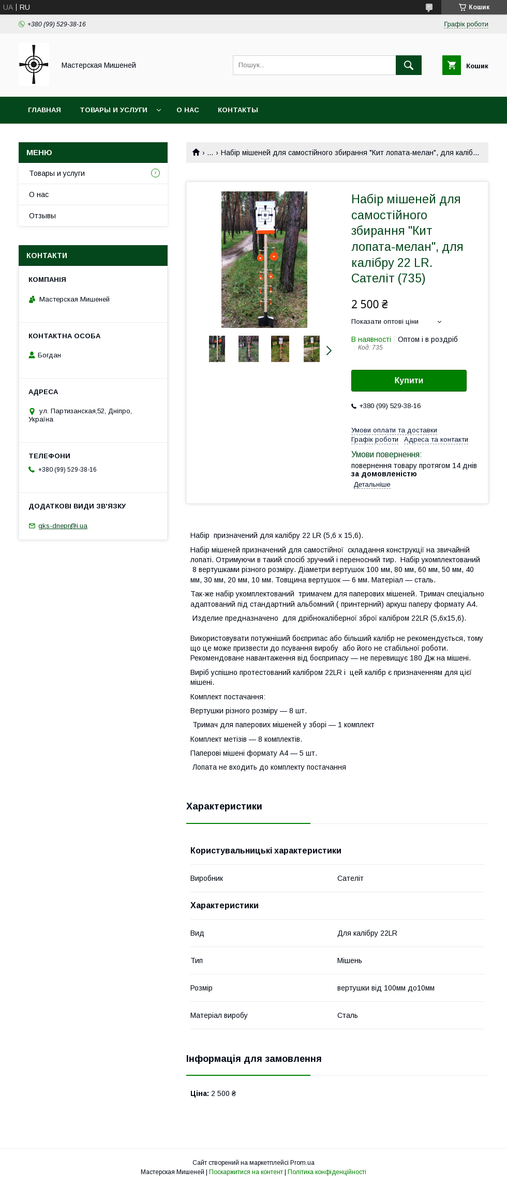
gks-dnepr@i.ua (62, 526)
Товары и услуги (113, 110)
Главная (44, 110)
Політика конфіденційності (327, 1172)
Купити (409, 380)
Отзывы (42, 216)
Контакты (238, 110)
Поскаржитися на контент (246, 1172)
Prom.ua (302, 1162)
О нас (187, 110)
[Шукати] (409, 65)
